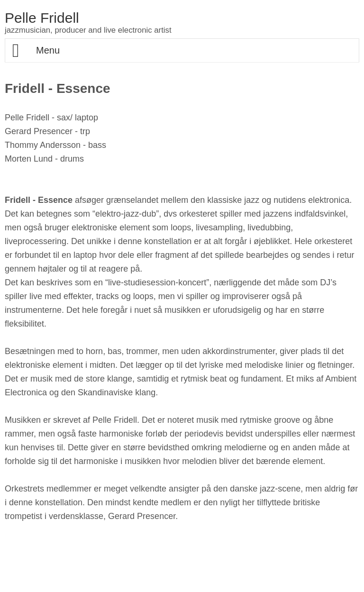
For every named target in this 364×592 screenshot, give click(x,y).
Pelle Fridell (42, 18)
